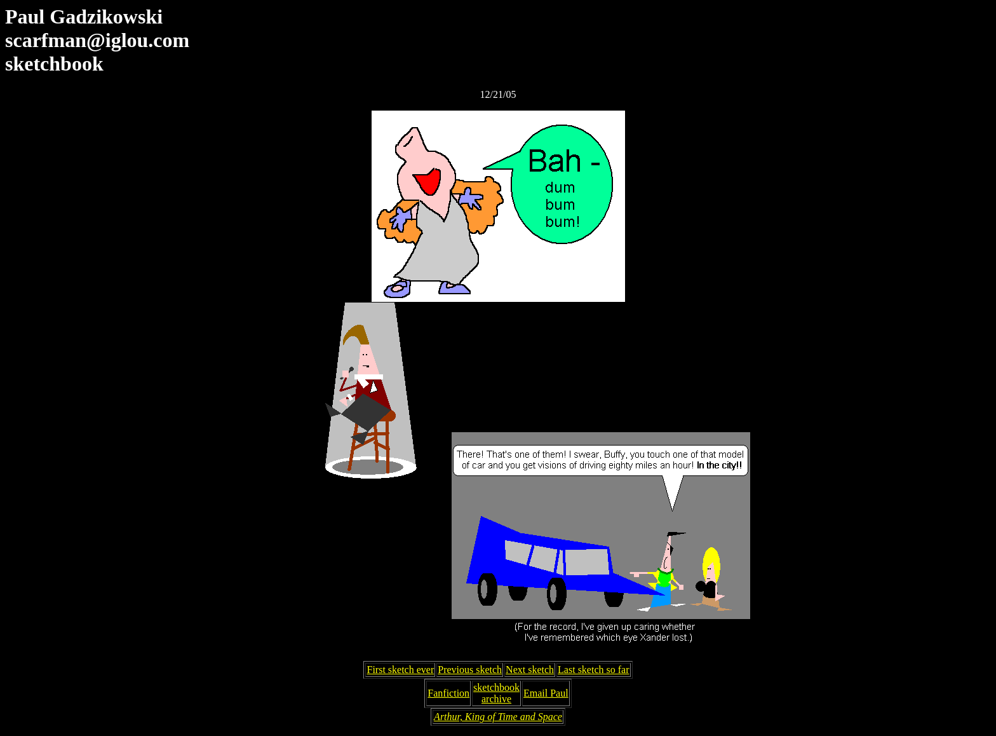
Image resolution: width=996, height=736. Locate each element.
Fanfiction (448, 693)
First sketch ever (400, 669)
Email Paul (546, 693)
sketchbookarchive (496, 693)
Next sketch (530, 669)
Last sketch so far (593, 669)
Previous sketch (470, 669)
